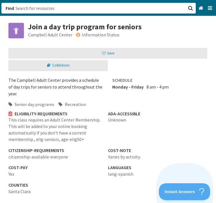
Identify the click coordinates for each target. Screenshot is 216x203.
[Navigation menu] (210, 8)
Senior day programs (31, 104)
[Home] (201, 8)
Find (10, 8)
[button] (108, 101)
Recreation (72, 104)
